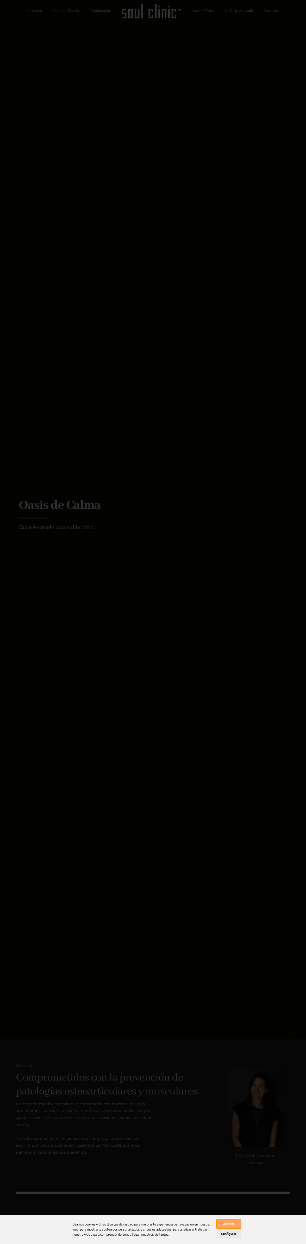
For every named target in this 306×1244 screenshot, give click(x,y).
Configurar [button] (228, 1234)
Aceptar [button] (228, 1224)
